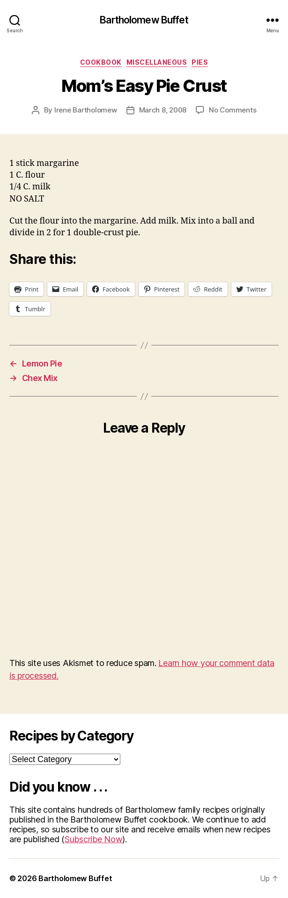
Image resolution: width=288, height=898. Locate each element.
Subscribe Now (94, 839)
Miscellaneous (156, 62)
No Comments (232, 109)
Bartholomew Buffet (144, 20)
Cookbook (101, 62)
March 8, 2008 (163, 109)
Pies (200, 62)
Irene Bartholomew (85, 109)
